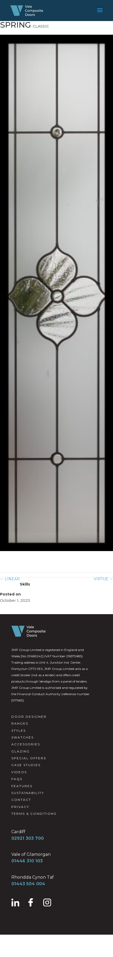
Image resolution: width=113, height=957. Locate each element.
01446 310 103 (27, 860)
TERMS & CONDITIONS (33, 814)
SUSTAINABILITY (27, 793)
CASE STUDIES (26, 765)
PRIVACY (20, 807)
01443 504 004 (28, 883)
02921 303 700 (27, 838)
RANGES (19, 723)
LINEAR (10, 579)
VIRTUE (103, 579)
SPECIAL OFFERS (28, 758)
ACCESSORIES (25, 744)
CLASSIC (41, 26)
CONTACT (21, 800)
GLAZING (20, 751)
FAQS (16, 779)
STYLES (18, 730)
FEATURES (21, 786)
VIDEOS (19, 772)
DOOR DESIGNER (29, 717)
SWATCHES (22, 737)
